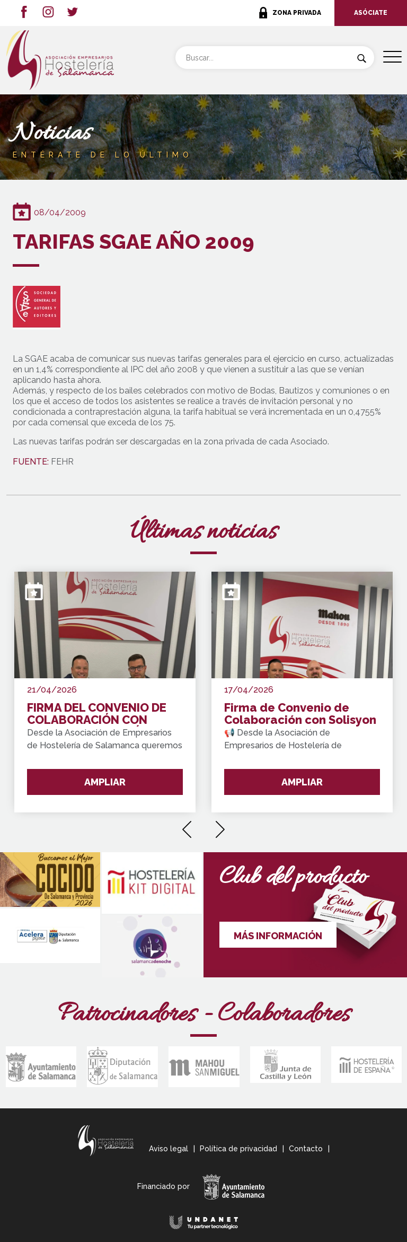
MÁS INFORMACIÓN (278, 935)
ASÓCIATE (370, 12)
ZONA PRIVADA (296, 12)
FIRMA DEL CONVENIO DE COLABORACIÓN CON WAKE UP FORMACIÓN (96, 714)
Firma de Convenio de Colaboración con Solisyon (300, 714)
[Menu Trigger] (392, 57)
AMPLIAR (105, 782)
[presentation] (186, 826)
